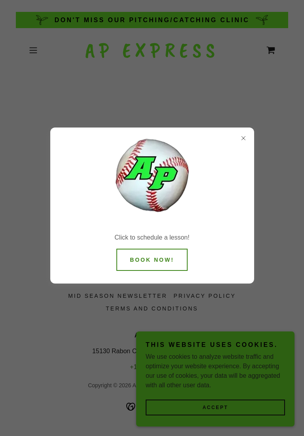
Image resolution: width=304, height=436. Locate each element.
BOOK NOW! (152, 260)
